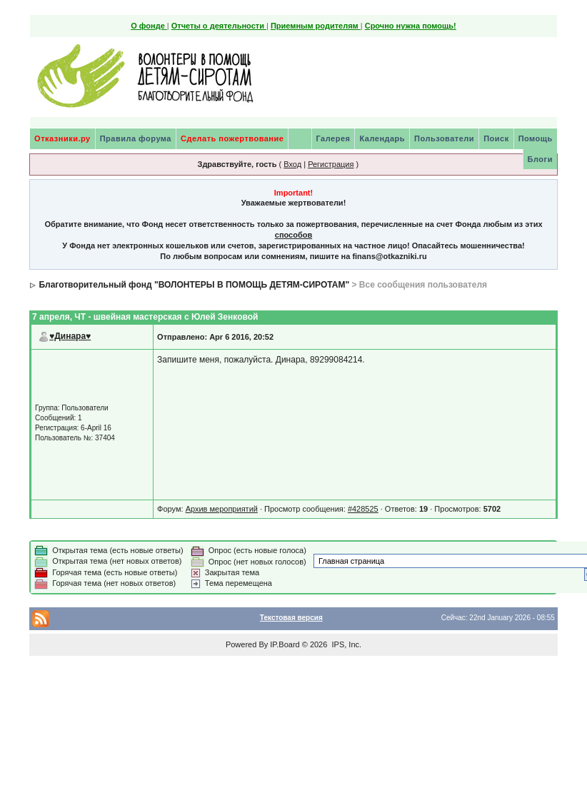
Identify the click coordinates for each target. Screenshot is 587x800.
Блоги (540, 159)
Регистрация (330, 164)
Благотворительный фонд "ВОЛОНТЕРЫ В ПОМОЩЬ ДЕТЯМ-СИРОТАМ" (194, 285)
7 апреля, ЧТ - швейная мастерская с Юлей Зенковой (145, 317)
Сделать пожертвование (232, 138)
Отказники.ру (62, 138)
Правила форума (135, 138)
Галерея (333, 138)
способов (293, 235)
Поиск (496, 138)
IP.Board (284, 644)
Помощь (535, 138)
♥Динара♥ (70, 336)
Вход (292, 164)
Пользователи (444, 138)
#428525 (363, 509)
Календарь (382, 138)
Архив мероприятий (222, 509)
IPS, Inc (345, 644)
